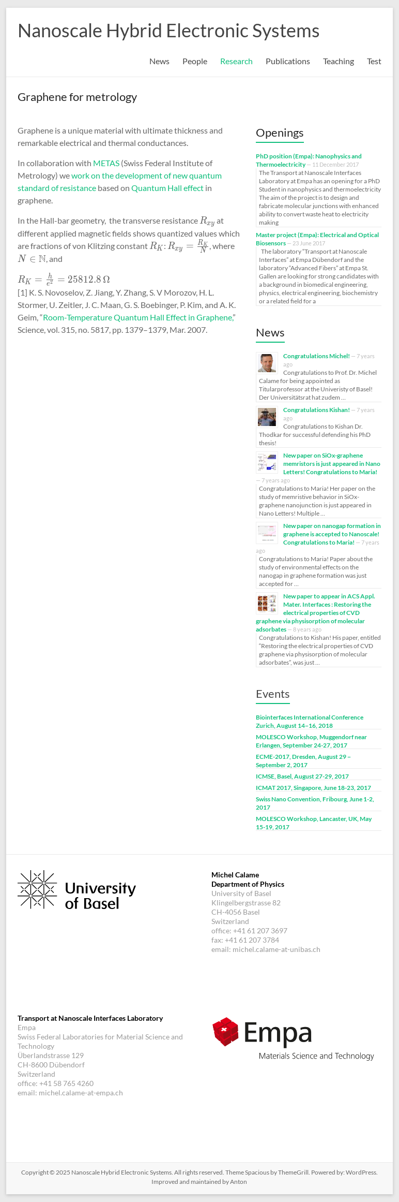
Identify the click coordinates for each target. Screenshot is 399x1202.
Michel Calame (235, 874)
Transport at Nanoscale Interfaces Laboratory (90, 1018)
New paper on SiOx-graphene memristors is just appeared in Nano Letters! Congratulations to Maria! (331, 463)
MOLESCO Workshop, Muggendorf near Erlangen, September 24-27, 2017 (311, 741)
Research (236, 61)
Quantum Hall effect (167, 188)
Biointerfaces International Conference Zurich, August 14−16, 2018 (309, 721)
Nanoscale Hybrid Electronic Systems (169, 30)
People (194, 61)
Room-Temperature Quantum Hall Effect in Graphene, (138, 317)
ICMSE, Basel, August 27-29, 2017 (302, 776)
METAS (106, 163)
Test (374, 61)
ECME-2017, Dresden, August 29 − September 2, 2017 (303, 761)
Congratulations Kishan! (316, 410)
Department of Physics (247, 883)
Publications (288, 61)
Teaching (338, 61)
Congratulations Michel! (316, 356)
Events (273, 693)
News (159, 61)
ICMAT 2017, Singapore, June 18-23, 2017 (313, 787)
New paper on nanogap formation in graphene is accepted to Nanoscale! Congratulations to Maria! (332, 534)
